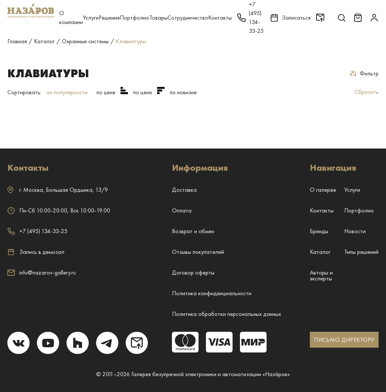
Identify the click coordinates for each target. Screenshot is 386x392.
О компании (71, 17)
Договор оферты (193, 272)
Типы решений (361, 252)
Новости (355, 231)
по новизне (183, 92)
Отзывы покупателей (198, 252)
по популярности (67, 92)
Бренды (319, 231)
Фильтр (364, 73)
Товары (158, 17)
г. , (57, 190)
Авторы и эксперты (321, 275)
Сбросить (367, 92)
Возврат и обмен (193, 231)
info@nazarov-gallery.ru (41, 272)
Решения (109, 17)
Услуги (91, 17)
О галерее (323, 190)
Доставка (184, 190)
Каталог (320, 252)
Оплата (182, 210)
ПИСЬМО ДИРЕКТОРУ (344, 340)
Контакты (220, 17)
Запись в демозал (35, 252)
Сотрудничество (187, 17)
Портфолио (134, 17)
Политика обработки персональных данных (226, 314)
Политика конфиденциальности (211, 293)
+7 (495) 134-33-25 (37, 231)
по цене (105, 92)
